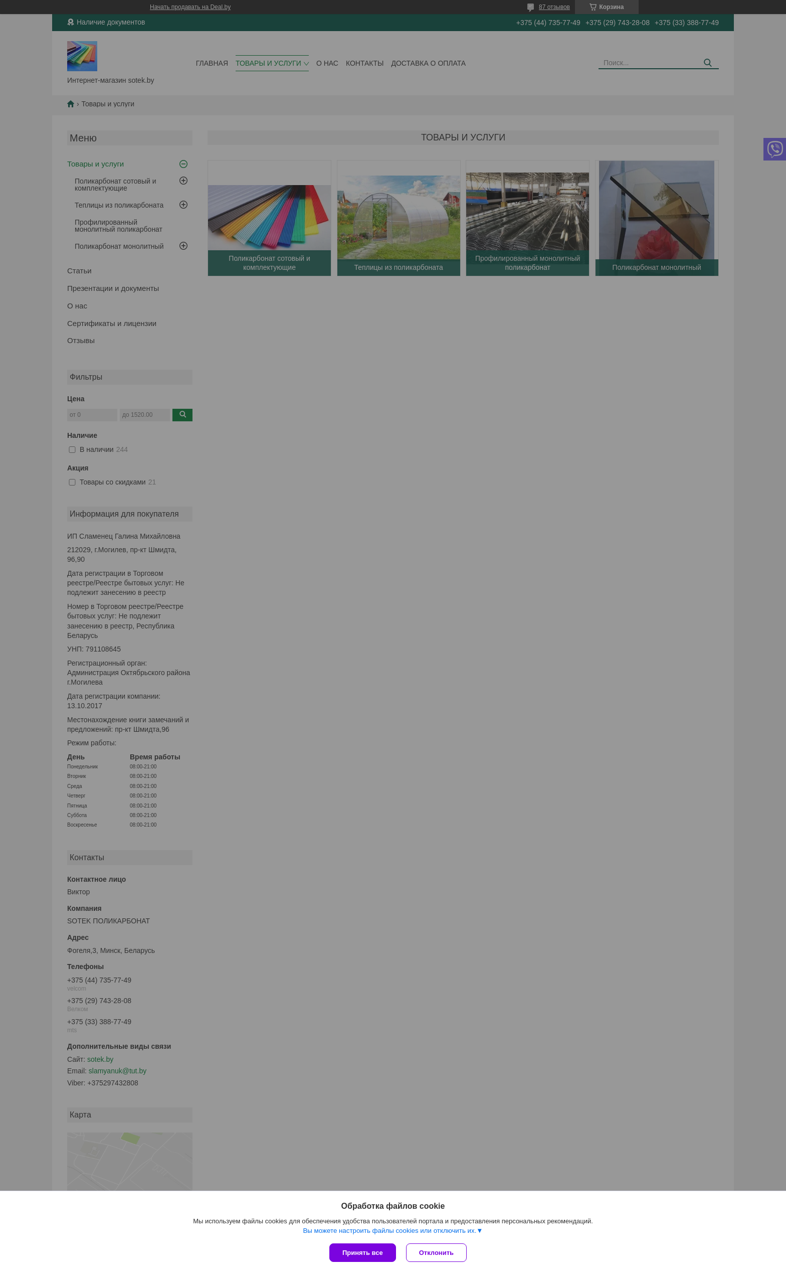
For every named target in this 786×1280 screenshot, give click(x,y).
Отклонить (436, 1252)
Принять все (362, 1252)
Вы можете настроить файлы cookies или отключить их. (389, 1230)
